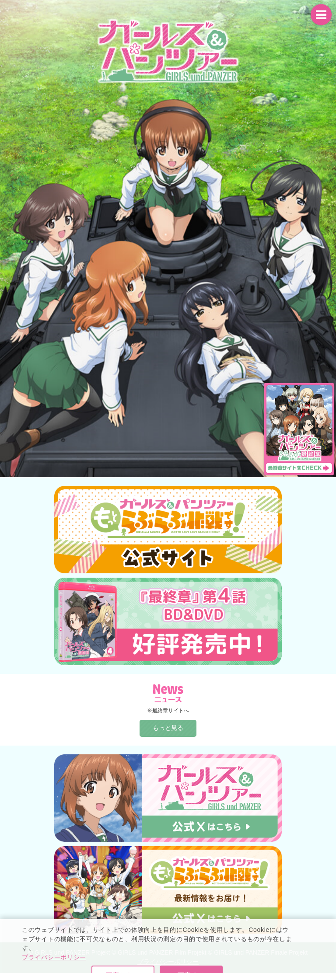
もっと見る (168, 727)
